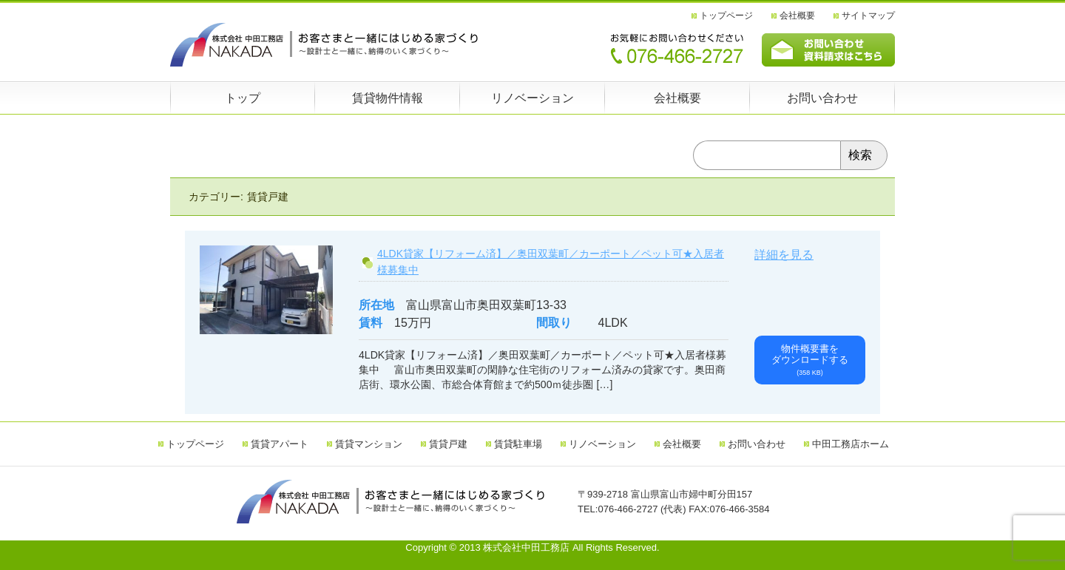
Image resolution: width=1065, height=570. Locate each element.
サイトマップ (868, 15)
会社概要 (797, 15)
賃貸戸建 (448, 443)
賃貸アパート (279, 443)
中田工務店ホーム (850, 443)
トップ (242, 98)
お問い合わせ (822, 98)
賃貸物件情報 (387, 98)
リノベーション (532, 98)
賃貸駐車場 (518, 443)
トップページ (726, 15)
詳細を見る (784, 254)
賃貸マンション (368, 443)
